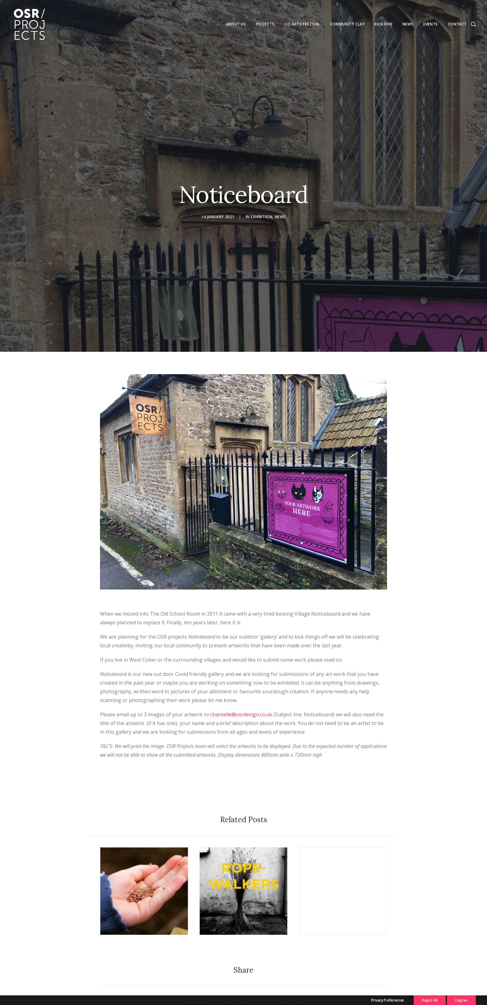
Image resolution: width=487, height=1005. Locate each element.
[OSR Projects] (29, 24)
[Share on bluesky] (269, 984)
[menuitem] (236, 24)
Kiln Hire (383, 24)
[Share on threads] (217, 984)
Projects (265, 24)
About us (236, 24)
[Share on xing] (282, 987)
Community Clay (347, 24)
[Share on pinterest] (230, 987)
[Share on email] (295, 987)
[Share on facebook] (191, 987)
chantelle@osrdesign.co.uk (241, 694)
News (408, 24)
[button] (473, 24)
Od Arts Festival (302, 24)
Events (430, 24)
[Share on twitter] (204, 987)
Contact (457, 24)
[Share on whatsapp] (256, 984)
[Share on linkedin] (243, 987)
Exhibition (261, 206)
